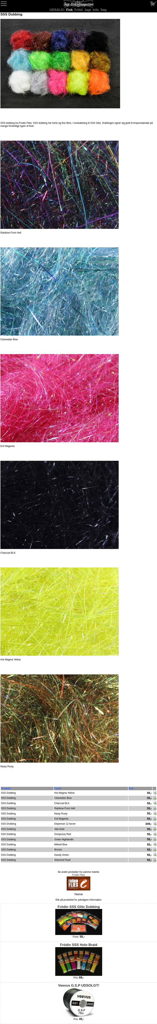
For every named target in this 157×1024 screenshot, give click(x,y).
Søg (104, 10)
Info (96, 10)
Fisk (70, 10)
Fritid (78, 10)
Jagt (88, 10)
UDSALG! (57, 10)
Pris (131, 788)
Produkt (5, 788)
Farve (57, 788)
